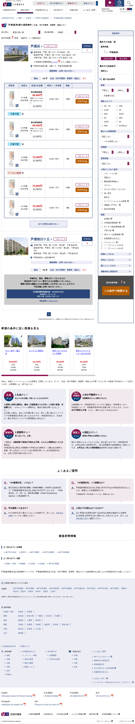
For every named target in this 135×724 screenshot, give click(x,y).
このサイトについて (126, 721)
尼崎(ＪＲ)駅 (10, 564)
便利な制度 (28, 659)
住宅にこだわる (107, 260)
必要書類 (53, 655)
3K (105, 118)
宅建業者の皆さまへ (101, 672)
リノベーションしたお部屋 (115, 201)
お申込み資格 (55, 659)
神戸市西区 (114, 588)
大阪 (8, 663)
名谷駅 (42, 564)
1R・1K (107, 106)
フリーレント (109, 242)
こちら (55, 62)
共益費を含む (109, 96)
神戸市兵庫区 (42, 588)
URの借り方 (81, 518)
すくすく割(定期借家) (113, 227)
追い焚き (107, 193)
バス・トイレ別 (110, 173)
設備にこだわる (107, 254)
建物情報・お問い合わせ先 (61, 71)
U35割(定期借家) (111, 223)
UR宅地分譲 (62, 714)
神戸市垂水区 (79, 588)
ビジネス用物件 (79, 714)
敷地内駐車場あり (111, 181)
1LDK (106, 110)
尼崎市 (123, 588)
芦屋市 (30, 591)
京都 (8, 659)
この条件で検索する (116, 290)
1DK (121, 106)
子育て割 (107, 230)
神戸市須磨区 (49, 552)
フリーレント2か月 (115, 248)
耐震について (29, 667)
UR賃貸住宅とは (28, 651)
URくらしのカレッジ (103, 657)
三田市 (52, 591)
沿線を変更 (108, 59)
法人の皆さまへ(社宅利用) (105, 668)
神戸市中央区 (11, 552)
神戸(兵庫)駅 (54, 564)
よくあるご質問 (100, 651)
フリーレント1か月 (115, 245)
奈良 (8, 671)
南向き (107, 197)
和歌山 (9, 674)
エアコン (107, 185)
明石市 (15, 591)
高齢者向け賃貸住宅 (109, 271)
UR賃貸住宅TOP (7, 18)
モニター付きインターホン (115, 189)
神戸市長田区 (54, 588)
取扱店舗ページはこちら (48, 301)
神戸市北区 (91, 588)
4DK (106, 126)
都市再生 (93, 714)
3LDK (106, 122)
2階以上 (107, 177)
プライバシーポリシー (104, 721)
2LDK (121, 114)
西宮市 (23, 552)
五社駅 (32, 564)
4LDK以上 (123, 126)
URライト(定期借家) (112, 234)
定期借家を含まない (112, 238)
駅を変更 (123, 59)
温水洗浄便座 (109, 209)
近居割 (107, 219)
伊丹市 (38, 591)
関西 (20, 18)
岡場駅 (22, 564)
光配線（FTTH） (111, 205)
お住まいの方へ (101, 678)
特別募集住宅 (99, 664)
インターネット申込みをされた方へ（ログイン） (114, 682)
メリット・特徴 (30, 655)
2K (120, 110)
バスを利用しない (111, 141)
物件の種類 (28, 663)
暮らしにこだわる (108, 266)
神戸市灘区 (34, 552)
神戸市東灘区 (64, 552)
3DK (121, 118)
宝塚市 (45, 591)
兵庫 (8, 667)
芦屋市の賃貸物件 (42, 18)
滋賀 (8, 655)
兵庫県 (28, 18)
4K (120, 122)
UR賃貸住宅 (48, 714)
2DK (106, 114)
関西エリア (25, 646)
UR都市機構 (34, 714)
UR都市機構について (111, 714)
